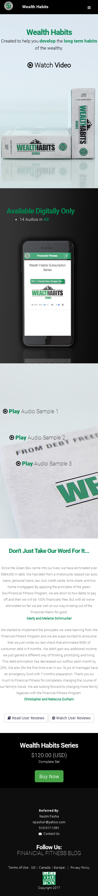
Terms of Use (18, 867)
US (34, 867)
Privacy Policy (80, 867)
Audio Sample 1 (31, 411)
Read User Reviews (26, 717)
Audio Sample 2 (37, 437)
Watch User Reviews (71, 717)
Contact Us (49, 833)
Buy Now (49, 776)
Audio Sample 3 (44, 463)
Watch (49, 65)
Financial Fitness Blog (49, 853)
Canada (44, 867)
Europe (59, 867)
